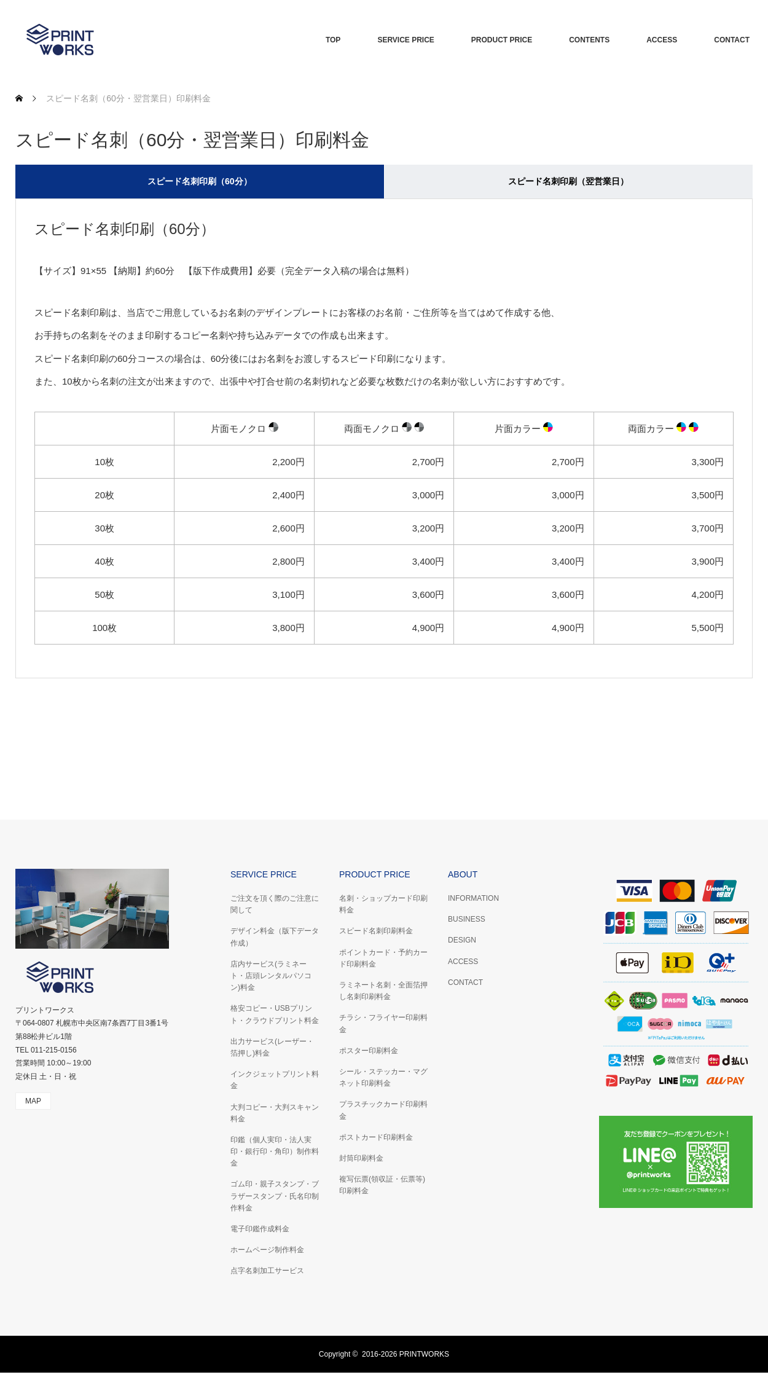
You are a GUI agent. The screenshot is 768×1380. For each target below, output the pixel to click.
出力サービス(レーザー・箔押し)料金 (272, 1047)
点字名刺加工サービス (267, 1270)
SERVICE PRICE (405, 40)
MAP (33, 1101)
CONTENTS (589, 40)
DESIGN (462, 940)
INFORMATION (473, 898)
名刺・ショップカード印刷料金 (383, 904)
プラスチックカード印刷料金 (383, 1110)
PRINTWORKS (424, 1354)
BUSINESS (466, 919)
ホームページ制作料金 (267, 1249)
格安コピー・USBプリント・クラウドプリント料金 (274, 1014)
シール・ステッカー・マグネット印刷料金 (383, 1077)
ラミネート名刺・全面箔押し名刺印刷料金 (383, 991)
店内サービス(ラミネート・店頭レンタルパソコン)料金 (271, 976)
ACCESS (661, 40)
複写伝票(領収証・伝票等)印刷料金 (382, 1185)
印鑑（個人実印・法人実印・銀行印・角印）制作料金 (274, 1151)
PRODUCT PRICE (501, 40)
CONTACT (732, 40)
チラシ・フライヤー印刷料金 (383, 1023)
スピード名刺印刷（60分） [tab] (199, 181)
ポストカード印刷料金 (376, 1137)
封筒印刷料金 (361, 1158)
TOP (333, 40)
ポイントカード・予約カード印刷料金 (383, 958)
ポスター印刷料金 (368, 1050)
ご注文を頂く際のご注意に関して (274, 904)
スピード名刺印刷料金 (376, 931)
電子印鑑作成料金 (259, 1229)
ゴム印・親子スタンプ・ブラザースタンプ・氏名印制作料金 (274, 1196)
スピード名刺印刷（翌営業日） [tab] (568, 181)
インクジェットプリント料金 (274, 1080)
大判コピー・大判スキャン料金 (274, 1113)
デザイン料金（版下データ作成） (274, 937)
